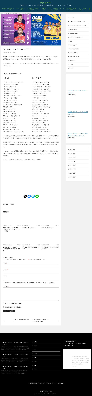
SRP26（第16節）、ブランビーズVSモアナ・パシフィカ (15, 343)
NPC (71, 41)
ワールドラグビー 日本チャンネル (75, 343)
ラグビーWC (46, 2)
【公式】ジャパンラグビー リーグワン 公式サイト (80, 353)
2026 (71, 149)
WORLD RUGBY (70, 341)
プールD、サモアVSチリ (29, 227)
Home (2, 13)
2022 (71, 165)
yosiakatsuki (45, 393)
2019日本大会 (41, 383)
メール (5, 269)
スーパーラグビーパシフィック (78, 25)
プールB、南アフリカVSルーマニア (30, 247)
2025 (71, 153)
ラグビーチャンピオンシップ (77, 21)
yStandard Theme (37, 393)
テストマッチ (73, 29)
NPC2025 (44, 9)
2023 (20, 13)
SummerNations (74, 33)
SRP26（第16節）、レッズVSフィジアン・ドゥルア (15, 355)
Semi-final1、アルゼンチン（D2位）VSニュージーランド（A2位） (11, 229)
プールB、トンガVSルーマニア (30, 13)
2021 (71, 169)
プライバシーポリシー (51, 383)
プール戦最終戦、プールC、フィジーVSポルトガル (40, 320)
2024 (71, 157)
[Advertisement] (31, 177)
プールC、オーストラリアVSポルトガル (50, 247)
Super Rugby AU (74, 49)
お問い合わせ (61, 383)
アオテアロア (73, 45)
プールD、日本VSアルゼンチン (21, 320)
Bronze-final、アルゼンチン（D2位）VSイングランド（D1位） (11, 248)
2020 (71, 173)
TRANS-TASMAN (74, 56)
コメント (6, 286)
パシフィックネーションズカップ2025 (54, 9)
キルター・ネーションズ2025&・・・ (33, 9)
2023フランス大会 (32, 383)
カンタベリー (69, 345)
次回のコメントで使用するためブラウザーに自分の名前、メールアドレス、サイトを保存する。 (30, 282)
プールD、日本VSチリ (48, 227)
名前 (5, 263)
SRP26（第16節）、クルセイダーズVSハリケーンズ (15, 367)
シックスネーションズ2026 (20, 9)
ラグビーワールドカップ (12, 13)
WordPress (55, 393)
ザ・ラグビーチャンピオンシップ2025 (69, 9)
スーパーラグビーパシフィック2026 (8, 9)
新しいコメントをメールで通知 (13, 303)
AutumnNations (74, 52)
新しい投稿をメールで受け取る (13, 307)
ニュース (72, 64)
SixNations (73, 60)
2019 (71, 177)
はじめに (72, 68)
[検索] (90, 9)
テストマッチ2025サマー (82, 9)
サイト (5, 276)
